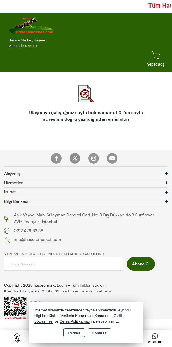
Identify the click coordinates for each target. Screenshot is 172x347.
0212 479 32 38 (28, 230)
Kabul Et (99, 333)
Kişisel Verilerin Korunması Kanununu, (81, 316)
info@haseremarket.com (37, 239)
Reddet (74, 333)
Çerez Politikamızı (75, 321)
